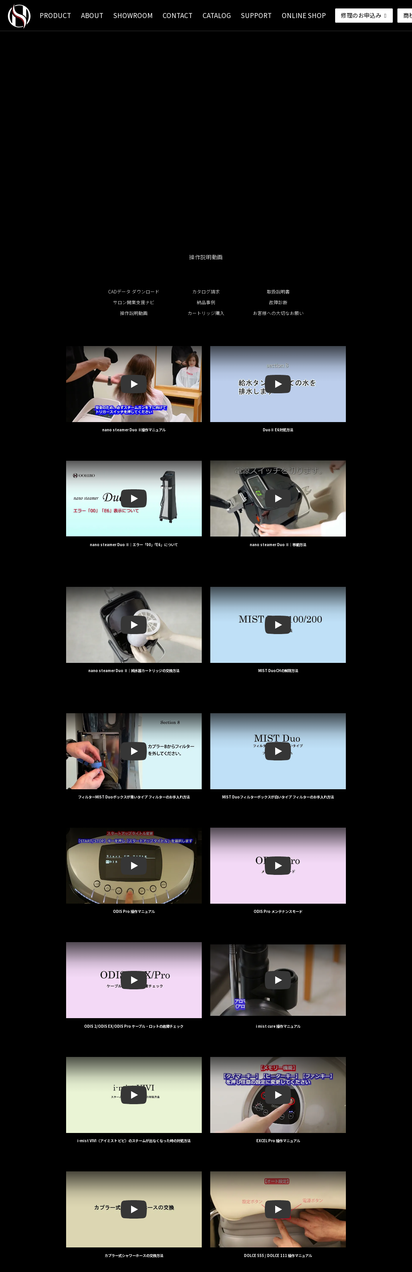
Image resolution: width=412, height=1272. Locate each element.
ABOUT (92, 15)
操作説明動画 (134, 313)
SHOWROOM (133, 15)
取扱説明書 (278, 291)
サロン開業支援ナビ (133, 302)
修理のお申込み (364, 15)
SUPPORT (256, 15)
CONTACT (178, 15)
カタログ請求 (206, 291)
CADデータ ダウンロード (133, 291)
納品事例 (206, 302)
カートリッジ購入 (206, 313)
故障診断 (278, 302)
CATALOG (217, 15)
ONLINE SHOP (304, 15)
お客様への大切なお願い (278, 313)
